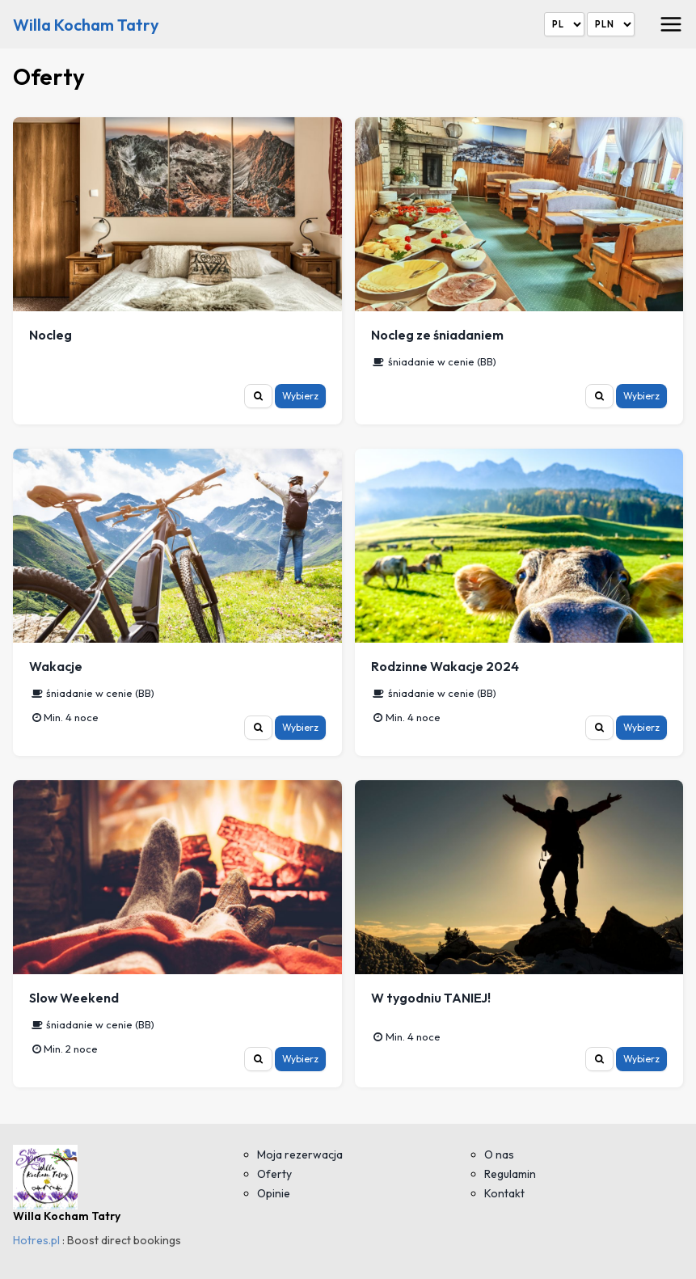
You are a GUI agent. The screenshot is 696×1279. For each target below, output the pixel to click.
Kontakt (504, 1193)
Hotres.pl (36, 1240)
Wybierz (300, 396)
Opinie (273, 1193)
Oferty (274, 1174)
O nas (499, 1154)
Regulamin (510, 1174)
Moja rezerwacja (300, 1154)
